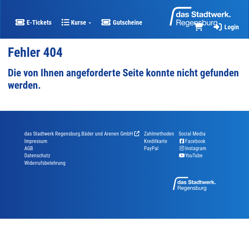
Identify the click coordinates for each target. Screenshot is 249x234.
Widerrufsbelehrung (44, 163)
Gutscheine (121, 22)
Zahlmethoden (159, 134)
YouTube (191, 155)
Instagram (192, 148)
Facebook (192, 141)
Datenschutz (37, 155)
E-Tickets (33, 22)
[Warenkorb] (198, 27)
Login (226, 27)
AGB (28, 148)
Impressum (35, 141)
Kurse (76, 22)
